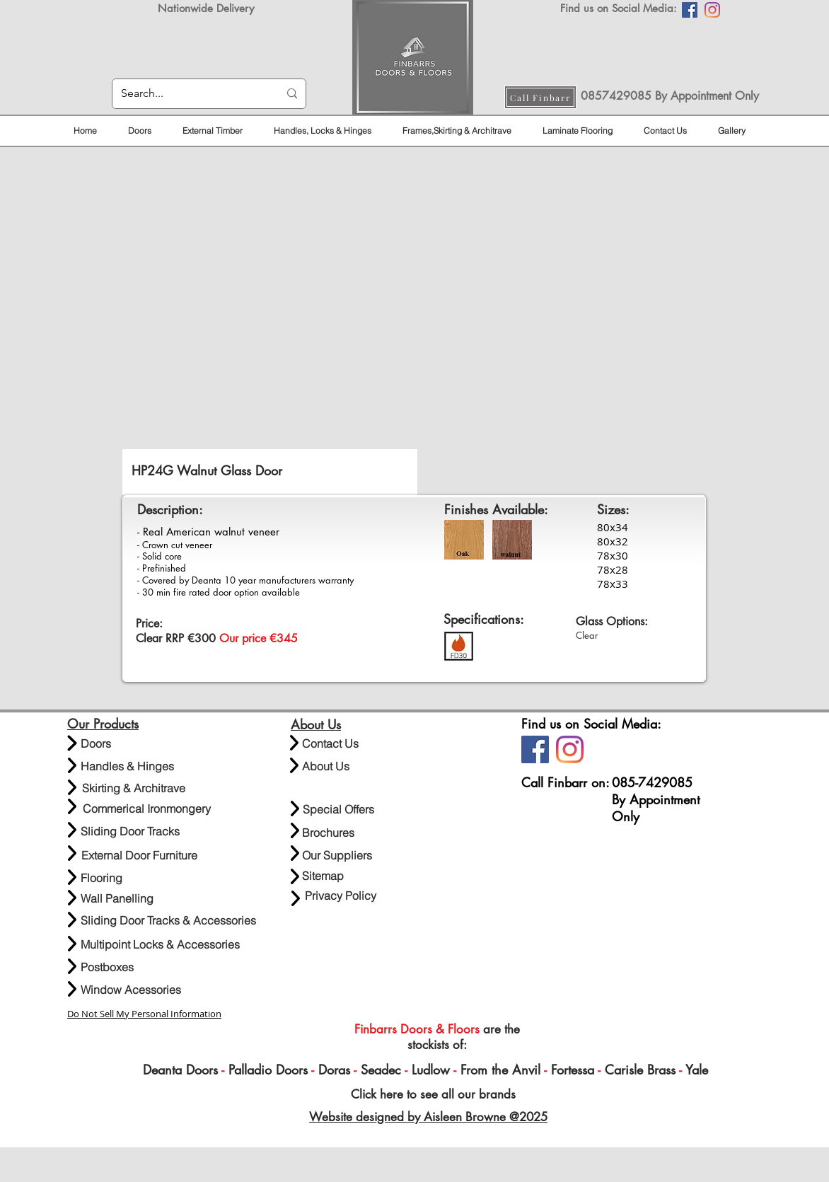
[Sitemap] (323, 876)
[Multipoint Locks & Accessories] (160, 945)
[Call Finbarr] (540, 97)
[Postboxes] (107, 967)
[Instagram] (712, 10)
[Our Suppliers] (337, 855)
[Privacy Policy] (340, 896)
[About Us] (336, 766)
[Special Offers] (338, 809)
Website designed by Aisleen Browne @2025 (428, 1117)
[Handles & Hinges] (127, 766)
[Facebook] (689, 10)
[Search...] (189, 93)
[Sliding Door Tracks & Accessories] (168, 920)
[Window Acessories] (131, 990)
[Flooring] (104, 878)
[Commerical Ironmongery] (146, 809)
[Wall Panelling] (141, 899)
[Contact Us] (336, 744)
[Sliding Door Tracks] (130, 831)
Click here (375, 1094)
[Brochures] (328, 833)
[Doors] (115, 744)
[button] (414, 335)
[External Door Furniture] (139, 855)
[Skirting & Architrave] (133, 788)
